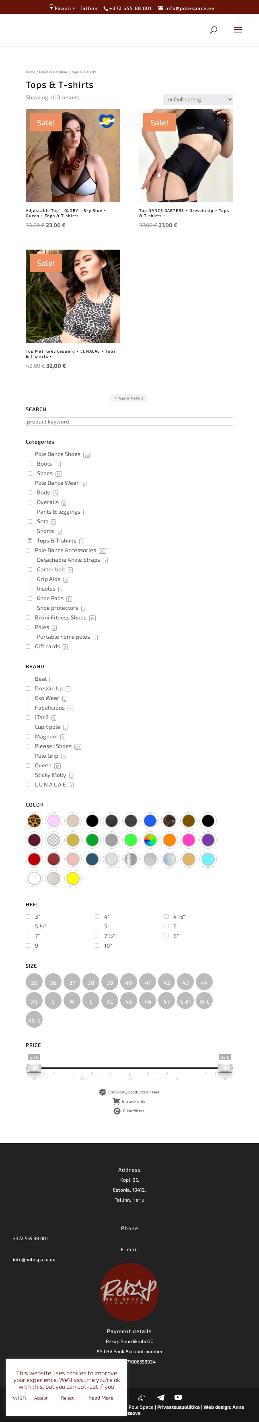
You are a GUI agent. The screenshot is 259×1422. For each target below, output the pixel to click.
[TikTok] (142, 1397)
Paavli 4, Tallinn (73, 8)
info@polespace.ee (34, 1259)
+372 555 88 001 (30, 1238)
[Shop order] (198, 99)
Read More (100, 1397)
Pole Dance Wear (53, 72)
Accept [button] (40, 1397)
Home (30, 72)
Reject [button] (67, 1397)
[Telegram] (161, 1397)
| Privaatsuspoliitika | (178, 1407)
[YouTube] (178, 1397)
